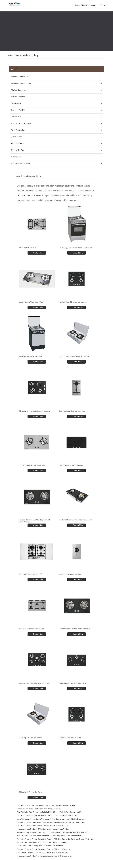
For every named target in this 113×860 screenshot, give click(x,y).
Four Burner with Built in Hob (40, 812)
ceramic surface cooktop (26, 55)
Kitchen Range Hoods (43, 832)
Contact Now (38, 253)
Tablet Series (16, 117)
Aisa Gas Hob (16, 137)
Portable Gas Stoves (18, 97)
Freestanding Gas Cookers (21, 83)
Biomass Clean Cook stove (21, 164)
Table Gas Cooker (18, 130)
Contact (103, 5)
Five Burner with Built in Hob (40, 842)
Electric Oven (16, 157)
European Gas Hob (18, 110)
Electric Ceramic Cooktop (21, 123)
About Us (85, 5)
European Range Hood (19, 77)
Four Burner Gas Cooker (41, 805)
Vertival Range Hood (19, 90)
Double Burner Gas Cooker (42, 816)
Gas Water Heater (17, 143)
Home (77, 5)
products (95, 5)
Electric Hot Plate (18, 150)
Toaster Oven (16, 103)
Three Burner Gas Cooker (41, 822)
